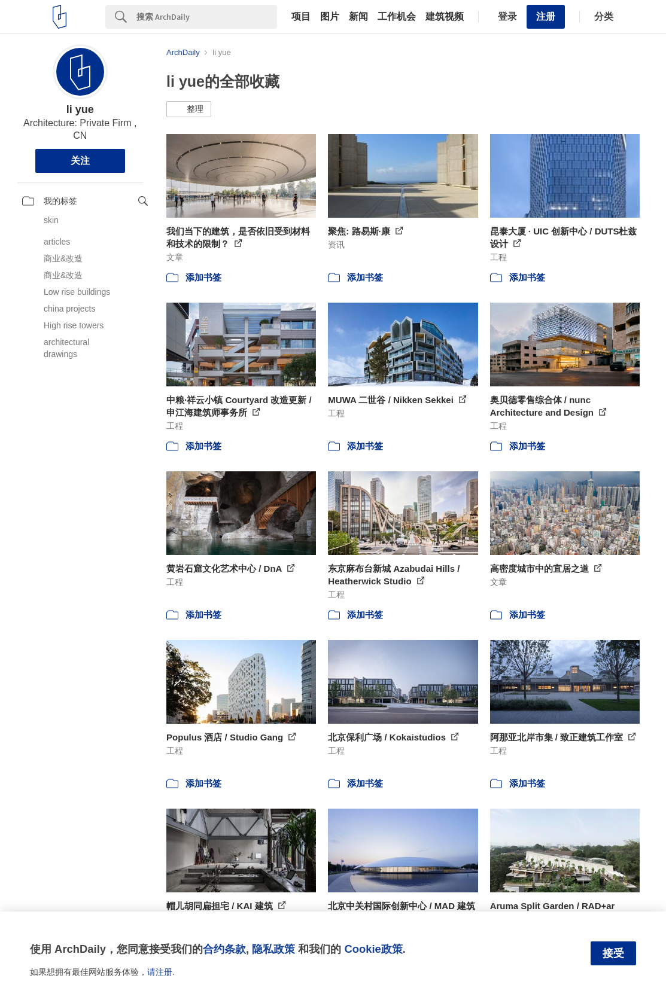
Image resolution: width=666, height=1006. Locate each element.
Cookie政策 (373, 949)
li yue (80, 109)
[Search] (206, 17)
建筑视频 (444, 17)
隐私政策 (273, 949)
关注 (80, 161)
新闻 (358, 17)
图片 (329, 17)
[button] (188, 109)
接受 (613, 953)
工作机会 (397, 17)
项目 (301, 17)
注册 (545, 16)
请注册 (159, 972)
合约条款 (224, 949)
